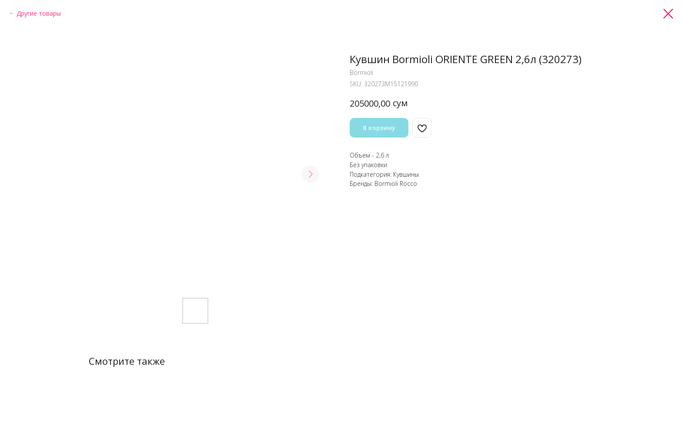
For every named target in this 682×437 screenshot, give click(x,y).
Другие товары (39, 13)
